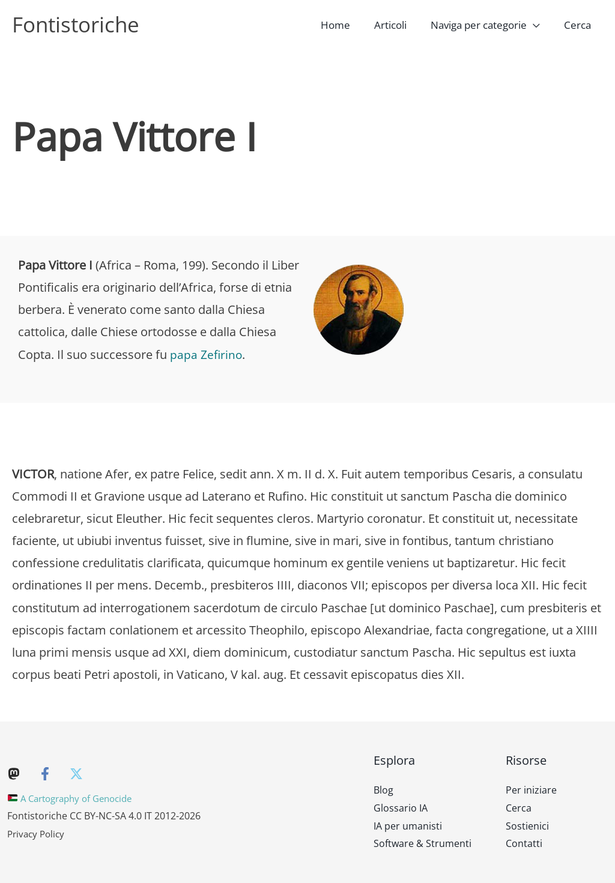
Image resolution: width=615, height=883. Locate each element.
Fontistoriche (75, 24)
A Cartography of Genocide (75, 798)
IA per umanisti (408, 826)
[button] (491, 25)
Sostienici (527, 826)
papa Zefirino (206, 354)
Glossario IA (401, 808)
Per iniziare (531, 790)
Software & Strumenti (422, 843)
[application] (538, 25)
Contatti (524, 843)
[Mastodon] (13, 773)
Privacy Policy (37, 833)
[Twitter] (76, 773)
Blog (383, 790)
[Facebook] (45, 773)
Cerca (519, 808)
